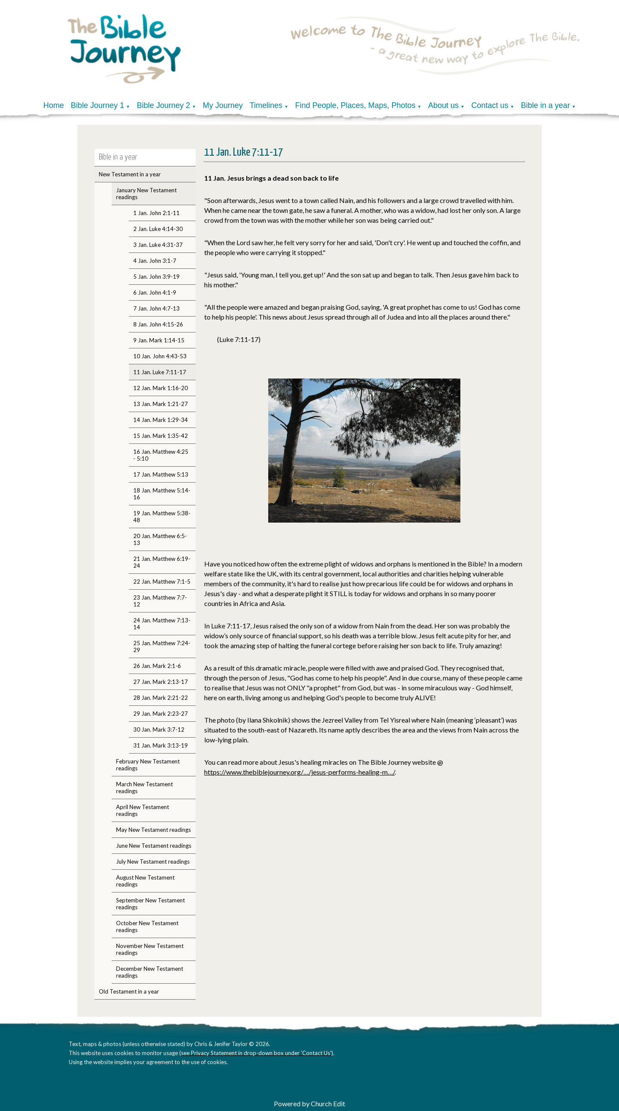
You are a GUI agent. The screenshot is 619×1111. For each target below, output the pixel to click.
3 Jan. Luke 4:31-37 (158, 244)
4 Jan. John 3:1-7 (154, 260)
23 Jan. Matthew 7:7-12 (160, 601)
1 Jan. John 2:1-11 (156, 212)
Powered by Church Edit (309, 1103)
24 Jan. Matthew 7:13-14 (161, 624)
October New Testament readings (147, 926)
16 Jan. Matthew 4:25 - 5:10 (160, 455)
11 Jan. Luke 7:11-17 (159, 372)
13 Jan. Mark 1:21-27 (160, 403)
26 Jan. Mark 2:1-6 (157, 665)
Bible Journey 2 (163, 105)
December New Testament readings (149, 972)
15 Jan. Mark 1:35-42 (160, 435)
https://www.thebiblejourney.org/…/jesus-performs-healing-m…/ (299, 772)
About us (443, 105)
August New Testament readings (145, 881)
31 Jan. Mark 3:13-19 (160, 745)
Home (53, 105)
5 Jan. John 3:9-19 (156, 276)
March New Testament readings (144, 787)
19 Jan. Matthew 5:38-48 (161, 516)
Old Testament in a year (129, 991)
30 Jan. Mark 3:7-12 (158, 729)
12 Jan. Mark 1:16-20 (160, 388)
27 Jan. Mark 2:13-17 (160, 681)
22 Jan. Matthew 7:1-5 (161, 581)
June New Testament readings (153, 845)
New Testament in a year (130, 174)
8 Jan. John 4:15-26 (158, 324)
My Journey (223, 105)
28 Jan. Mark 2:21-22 (160, 697)
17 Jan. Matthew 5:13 (160, 474)
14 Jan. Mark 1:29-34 (160, 419)
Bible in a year (545, 105)
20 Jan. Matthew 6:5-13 (160, 539)
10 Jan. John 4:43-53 (160, 356)
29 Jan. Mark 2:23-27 (160, 713)
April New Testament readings (142, 810)
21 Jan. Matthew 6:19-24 (161, 562)
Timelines (266, 105)
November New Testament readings (150, 949)
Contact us (489, 105)
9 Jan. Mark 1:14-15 (158, 340)
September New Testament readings (150, 904)
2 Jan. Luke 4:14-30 (158, 228)
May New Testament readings (153, 829)
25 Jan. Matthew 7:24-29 (161, 646)
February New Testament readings (148, 765)
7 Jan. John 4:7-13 (156, 308)
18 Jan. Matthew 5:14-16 (161, 494)
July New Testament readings (153, 861)
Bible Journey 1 (97, 105)
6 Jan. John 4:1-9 (154, 292)
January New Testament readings (146, 193)
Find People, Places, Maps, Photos (355, 105)
